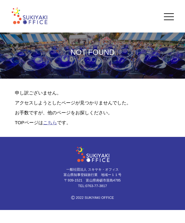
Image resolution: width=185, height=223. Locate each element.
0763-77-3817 (96, 186)
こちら (50, 122)
